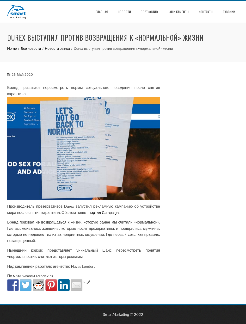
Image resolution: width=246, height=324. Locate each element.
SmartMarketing (116, 314)
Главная (102, 11)
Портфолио (149, 11)
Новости (124, 11)
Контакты (206, 11)
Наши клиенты (178, 11)
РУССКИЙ (229, 11)
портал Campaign (104, 212)
